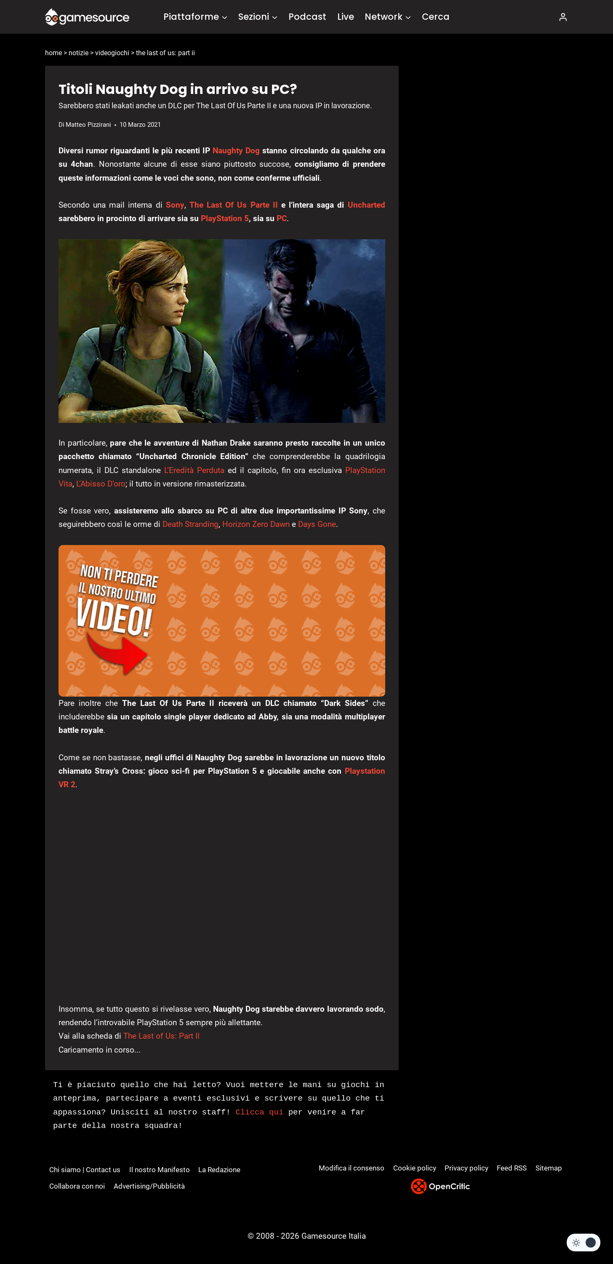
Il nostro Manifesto (159, 1169)
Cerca (436, 17)
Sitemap (549, 1168)
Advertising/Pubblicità (149, 1186)
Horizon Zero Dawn (256, 524)
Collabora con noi (77, 1186)
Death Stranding (191, 524)
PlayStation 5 (225, 218)
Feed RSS (512, 1168)
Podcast (307, 17)
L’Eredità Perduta (194, 470)
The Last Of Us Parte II (233, 205)
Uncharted (366, 205)
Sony (175, 205)
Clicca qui (259, 1112)
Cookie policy (414, 1168)
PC (282, 218)
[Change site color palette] (583, 1242)
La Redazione (219, 1169)
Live (345, 17)
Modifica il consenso (351, 1168)
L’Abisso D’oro (100, 484)
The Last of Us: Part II (161, 1036)
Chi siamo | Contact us (84, 1169)
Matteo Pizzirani (88, 124)
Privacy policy (466, 1168)
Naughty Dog (236, 150)
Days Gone (317, 524)
